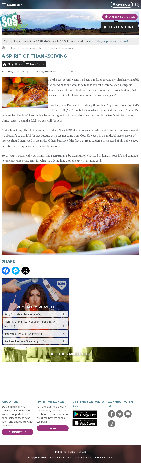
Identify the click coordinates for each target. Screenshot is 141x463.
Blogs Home (15, 64)
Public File (61, 452)
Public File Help (77, 452)
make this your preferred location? (108, 41)
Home (3, 47)
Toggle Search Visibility (137, 5)
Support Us (17, 431)
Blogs (13, 48)
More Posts (37, 64)
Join (53, 428)
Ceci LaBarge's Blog (32, 48)
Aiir (90, 457)
